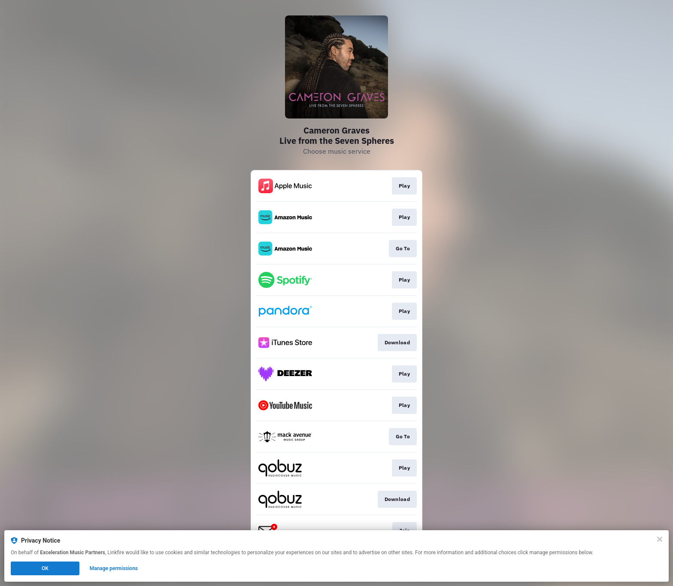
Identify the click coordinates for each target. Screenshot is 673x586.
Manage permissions (114, 568)
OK (45, 568)
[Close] (660, 539)
